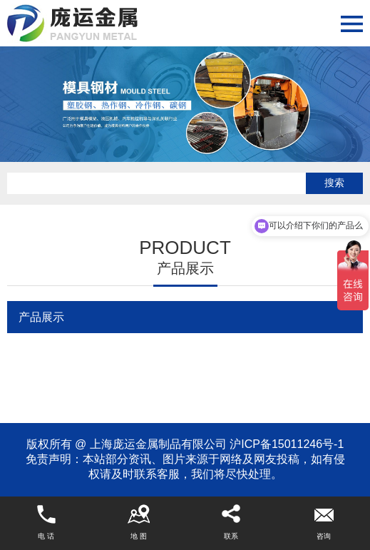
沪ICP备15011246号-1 (287, 444)
